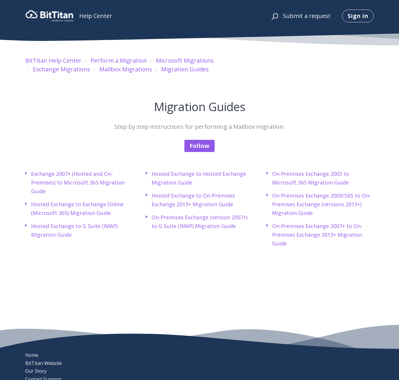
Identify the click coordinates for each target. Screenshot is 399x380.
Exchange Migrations (61, 69)
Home (31, 355)
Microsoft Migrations (185, 60)
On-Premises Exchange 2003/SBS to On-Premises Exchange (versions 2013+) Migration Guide (321, 204)
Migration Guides (185, 69)
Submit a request (306, 16)
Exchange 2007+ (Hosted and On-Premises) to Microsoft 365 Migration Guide (78, 182)
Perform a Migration (119, 60)
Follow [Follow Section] (199, 146)
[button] (274, 16)
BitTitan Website (43, 363)
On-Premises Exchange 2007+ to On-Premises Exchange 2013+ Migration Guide (317, 234)
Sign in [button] (358, 16)
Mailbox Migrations (125, 69)
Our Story (35, 371)
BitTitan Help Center (53, 60)
